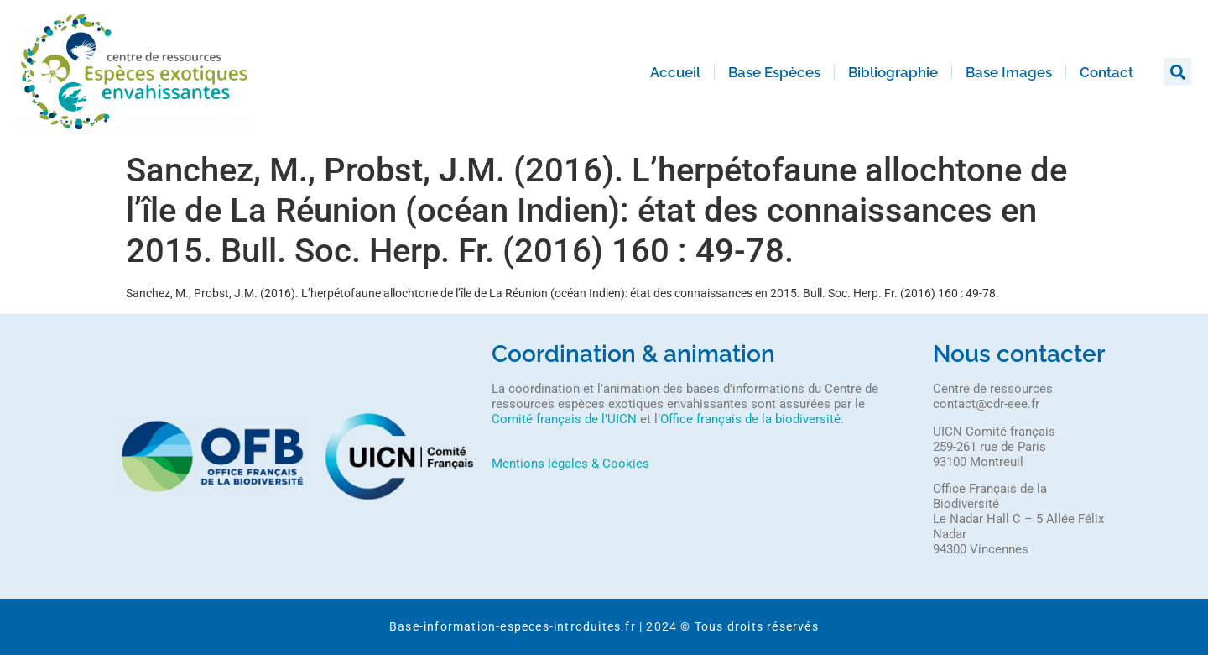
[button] (1177, 72)
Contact (1106, 72)
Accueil (675, 72)
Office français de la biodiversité (750, 419)
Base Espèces (774, 72)
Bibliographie (893, 72)
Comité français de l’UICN (564, 419)
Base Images (1009, 72)
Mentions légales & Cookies (570, 463)
